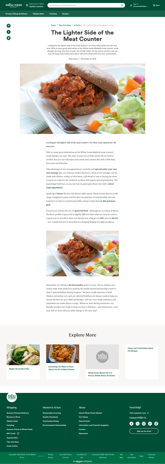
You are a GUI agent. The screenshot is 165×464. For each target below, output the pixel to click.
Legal (141, 456)
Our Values (83, 417)
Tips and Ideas (13, 442)
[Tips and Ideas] (65, 25)
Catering (10, 425)
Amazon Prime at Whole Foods (19, 429)
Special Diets (12, 437)
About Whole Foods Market (90, 413)
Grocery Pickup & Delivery (18, 413)
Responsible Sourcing (52, 413)
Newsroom (83, 433)
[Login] (139, 5)
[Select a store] (35, 5)
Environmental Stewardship (54, 425)
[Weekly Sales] (38, 13)
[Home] (53, 25)
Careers (82, 429)
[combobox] (82, 5)
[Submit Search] (122, 5)
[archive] (77, 25)
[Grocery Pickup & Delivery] (16, 13)
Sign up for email (144, 431)
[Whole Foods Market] (14, 5)
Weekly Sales (12, 421)
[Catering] (53, 13)
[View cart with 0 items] (156, 5)
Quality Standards (50, 417)
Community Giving (51, 421)
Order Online (12, 446)
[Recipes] (65, 13)
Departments (84, 421)
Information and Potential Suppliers (94, 425)
